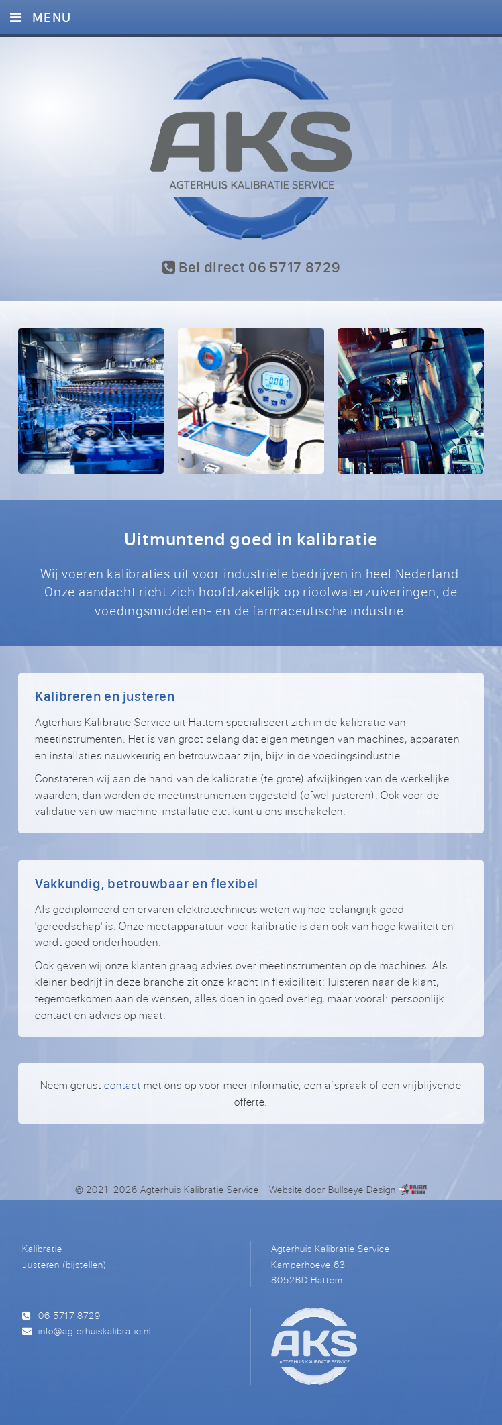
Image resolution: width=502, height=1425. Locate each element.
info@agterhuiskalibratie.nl (94, 1330)
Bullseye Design (362, 1189)
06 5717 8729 (69, 1315)
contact (122, 1084)
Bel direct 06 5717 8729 (251, 267)
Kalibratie (42, 1248)
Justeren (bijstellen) (64, 1264)
